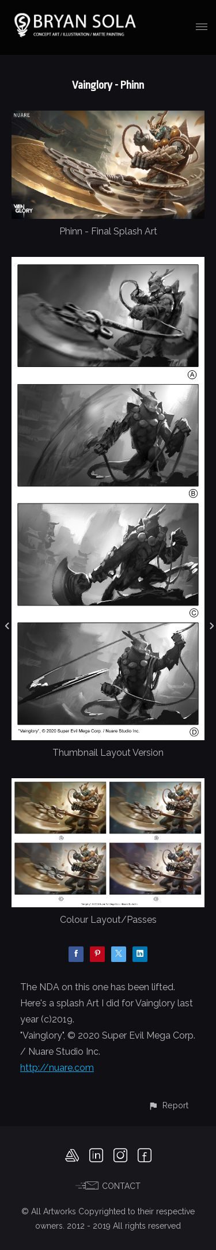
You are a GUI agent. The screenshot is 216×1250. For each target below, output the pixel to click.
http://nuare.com (57, 1067)
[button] (168, 1105)
